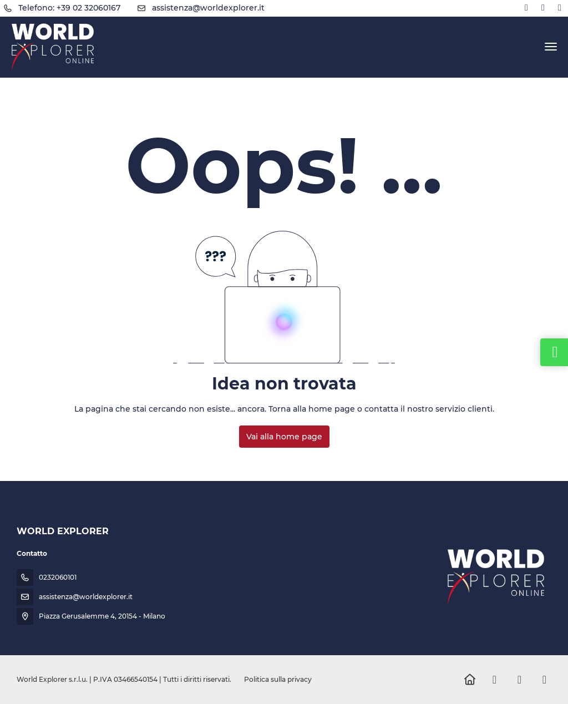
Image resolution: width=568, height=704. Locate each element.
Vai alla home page (284, 437)
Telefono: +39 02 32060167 (69, 8)
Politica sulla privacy (278, 679)
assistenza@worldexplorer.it (208, 8)
